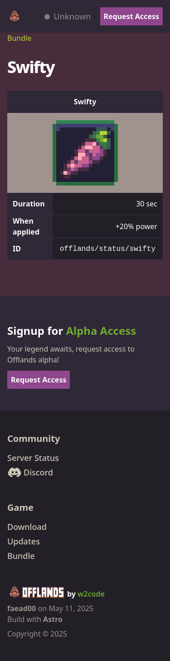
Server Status (33, 457)
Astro (53, 619)
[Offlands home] (14, 16)
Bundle (19, 38)
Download (27, 526)
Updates (23, 541)
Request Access (131, 16)
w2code (91, 594)
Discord (30, 472)
